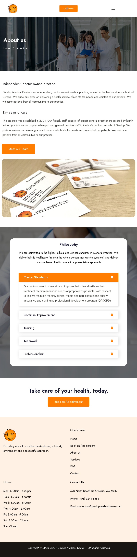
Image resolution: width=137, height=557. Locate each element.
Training (29, 328)
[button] (113, 8)
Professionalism (34, 354)
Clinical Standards (36, 277)
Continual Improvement (39, 315)
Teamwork (31, 341)
